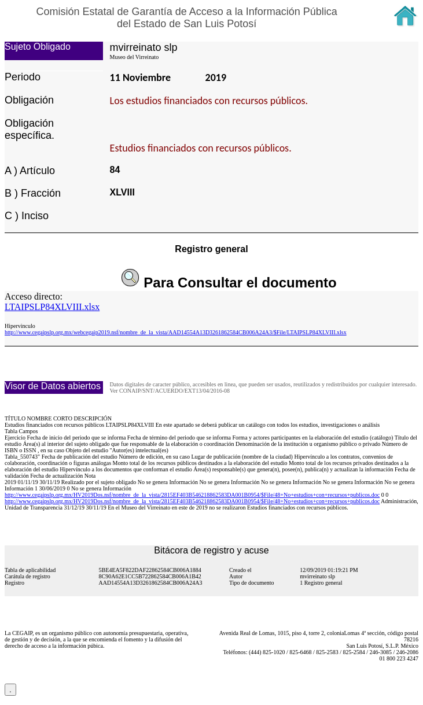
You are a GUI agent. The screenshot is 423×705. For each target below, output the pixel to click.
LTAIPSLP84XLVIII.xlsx (52, 307)
